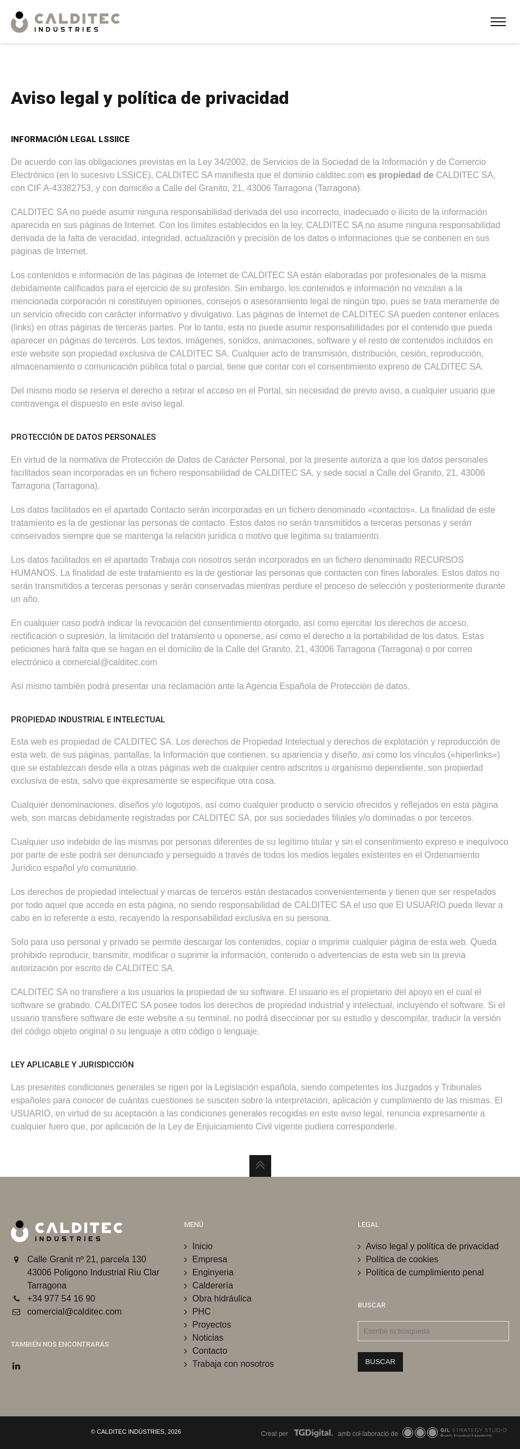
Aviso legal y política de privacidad (432, 1246)
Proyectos (211, 1324)
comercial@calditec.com (74, 1311)
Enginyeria (213, 1272)
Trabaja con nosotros (233, 1363)
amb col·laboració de (421, 1434)
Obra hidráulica (222, 1298)
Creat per (297, 1434)
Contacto (209, 1350)
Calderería (212, 1285)
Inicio (202, 1246)
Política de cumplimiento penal (425, 1272)
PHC (201, 1311)
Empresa (209, 1259)
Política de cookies (402, 1259)
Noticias (207, 1337)
